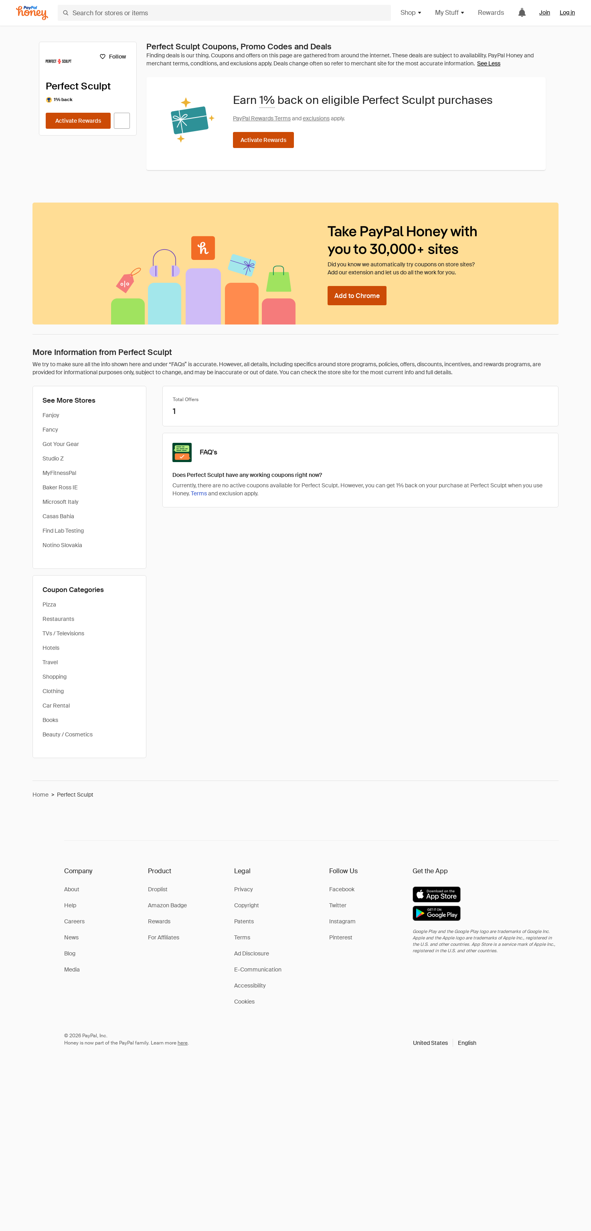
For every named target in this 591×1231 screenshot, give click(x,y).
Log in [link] (567, 12)
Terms (242, 937)
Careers (74, 921)
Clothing (53, 691)
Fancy (50, 429)
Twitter (337, 905)
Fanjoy (51, 415)
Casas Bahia (58, 516)
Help (70, 905)
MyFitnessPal (59, 473)
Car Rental (56, 705)
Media (72, 969)
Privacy (243, 889)
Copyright (246, 905)
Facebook (341, 889)
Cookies (244, 1001)
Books (50, 720)
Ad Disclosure (251, 953)
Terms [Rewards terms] (199, 493)
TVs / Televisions (63, 633)
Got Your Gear (61, 444)
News (71, 937)
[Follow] (112, 57)
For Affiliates (163, 937)
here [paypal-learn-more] (183, 1043)
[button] (444, 1043)
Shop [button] (411, 12)
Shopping (55, 676)
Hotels (51, 647)
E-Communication (257, 969)
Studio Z (53, 458)
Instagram (342, 921)
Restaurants (58, 619)
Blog (69, 953)
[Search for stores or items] (224, 13)
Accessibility (250, 985)
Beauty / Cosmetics (68, 734)
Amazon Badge (167, 905)
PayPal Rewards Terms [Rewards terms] (262, 118)
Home (40, 794)
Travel (50, 662)
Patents (244, 921)
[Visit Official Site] (122, 121)
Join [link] (544, 12)
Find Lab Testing (63, 530)
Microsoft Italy (61, 501)
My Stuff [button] (450, 12)
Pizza (49, 604)
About (71, 889)
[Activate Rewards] (78, 121)
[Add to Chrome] (357, 295)
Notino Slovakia (62, 545)
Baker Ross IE (60, 487)
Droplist (158, 889)
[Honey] (32, 13)
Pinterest (340, 937)
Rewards (491, 12)
